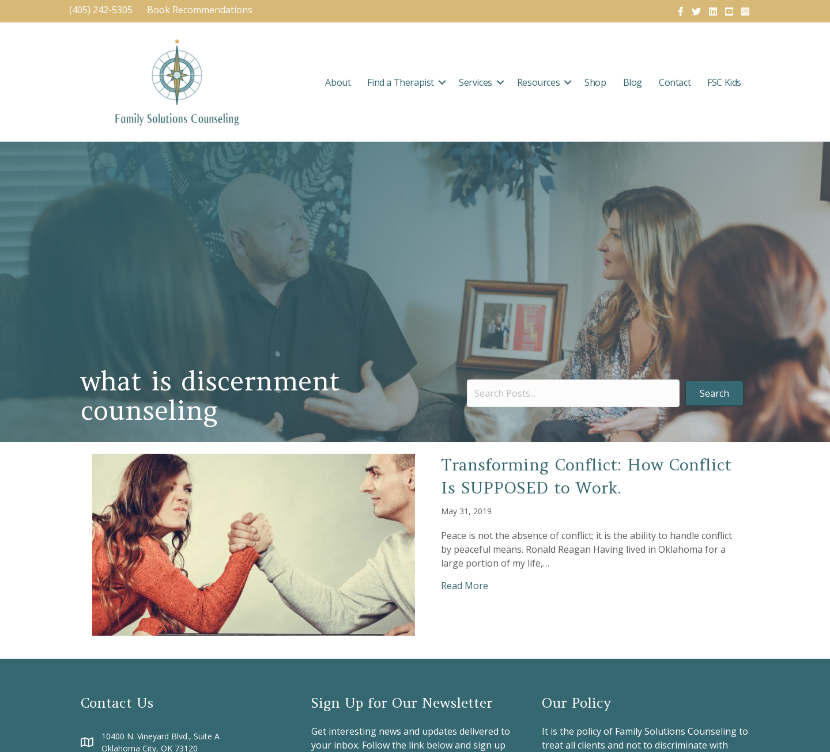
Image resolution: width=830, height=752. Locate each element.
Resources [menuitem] (538, 82)
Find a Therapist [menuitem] (400, 82)
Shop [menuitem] (595, 82)
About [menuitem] (337, 82)
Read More (464, 585)
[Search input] (573, 393)
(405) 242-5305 (101, 9)
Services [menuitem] (475, 82)
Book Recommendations (201, 9)
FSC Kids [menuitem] (724, 82)
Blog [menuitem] (632, 82)
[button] (442, 82)
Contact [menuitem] (675, 82)
